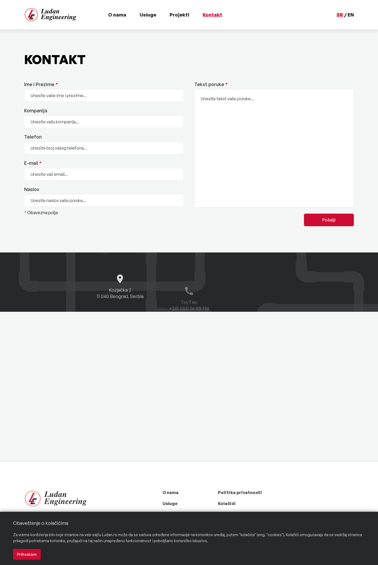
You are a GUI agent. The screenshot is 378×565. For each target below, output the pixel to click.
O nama (117, 15)
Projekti (179, 15)
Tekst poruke (211, 84)
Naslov (31, 189)
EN (351, 15)
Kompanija (35, 110)
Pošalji (328, 220)
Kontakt (212, 15)
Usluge (148, 15)
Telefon (33, 137)
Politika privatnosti (240, 501)
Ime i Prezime (41, 84)
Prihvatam (27, 554)
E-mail (33, 163)
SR (340, 15)
